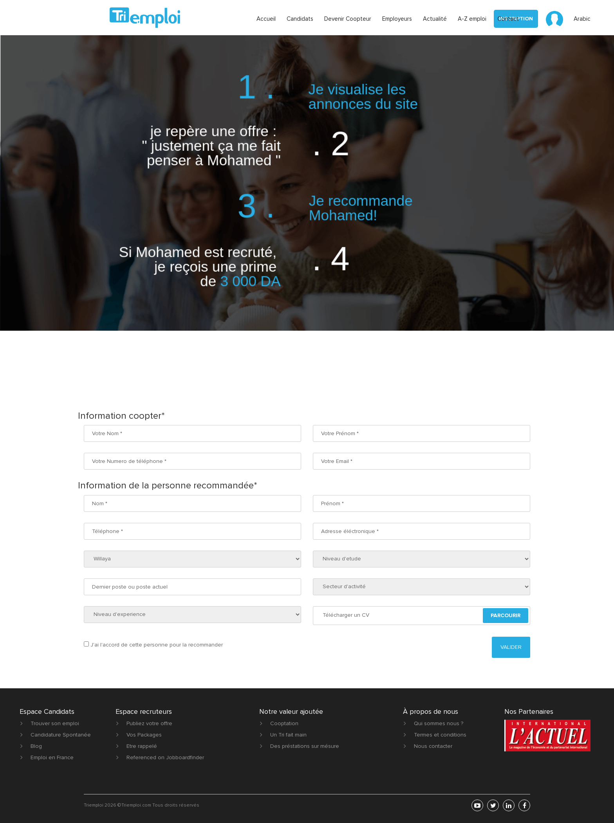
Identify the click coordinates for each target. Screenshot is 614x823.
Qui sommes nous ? (438, 723)
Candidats (300, 18)
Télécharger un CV (346, 615)
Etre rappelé (141, 746)
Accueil (266, 18)
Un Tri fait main (288, 734)
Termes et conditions (440, 734)
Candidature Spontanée (61, 734)
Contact (508, 18)
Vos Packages (144, 734)
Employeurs (397, 18)
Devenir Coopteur (347, 18)
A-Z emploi (472, 18)
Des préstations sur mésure (304, 746)
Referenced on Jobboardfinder (165, 757)
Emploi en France (52, 757)
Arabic (582, 18)
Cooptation (284, 723)
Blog (36, 746)
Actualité (435, 18)
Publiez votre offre (149, 723)
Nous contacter (433, 746)
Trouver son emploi (55, 723)
